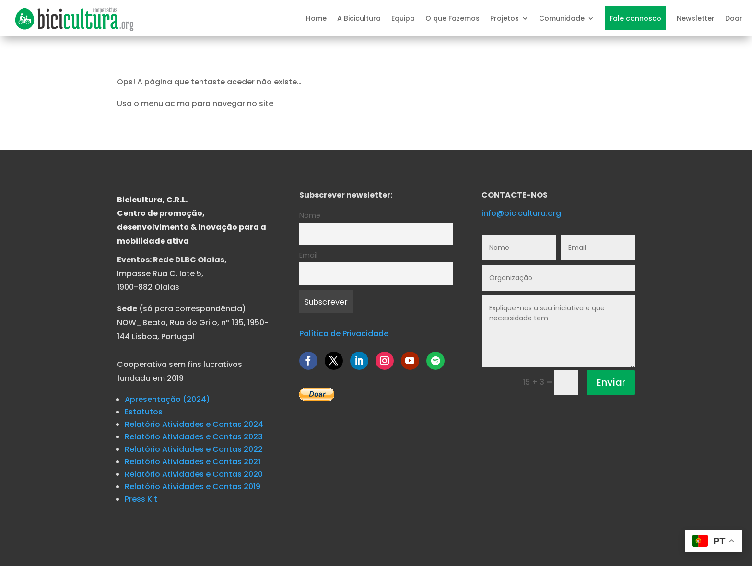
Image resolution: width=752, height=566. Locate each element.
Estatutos (144, 411)
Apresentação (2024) (167, 399)
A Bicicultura (359, 18)
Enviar (611, 382)
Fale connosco (635, 18)
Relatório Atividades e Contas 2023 (194, 436)
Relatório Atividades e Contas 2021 (192, 461)
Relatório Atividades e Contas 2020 (194, 474)
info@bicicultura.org (521, 213)
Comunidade (562, 18)
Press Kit (141, 499)
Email (308, 255)
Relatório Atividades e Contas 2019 (192, 486)
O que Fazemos (452, 18)
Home (316, 18)
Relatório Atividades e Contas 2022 (194, 449)
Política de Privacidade (343, 333)
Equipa (403, 18)
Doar (733, 18)
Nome (309, 215)
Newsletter (696, 18)
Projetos (504, 18)
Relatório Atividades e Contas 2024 (194, 424)
